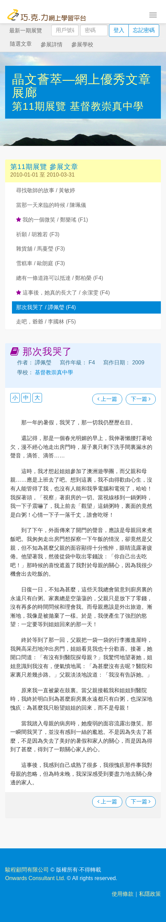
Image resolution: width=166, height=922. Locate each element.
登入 (118, 30)
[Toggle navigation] (153, 14)
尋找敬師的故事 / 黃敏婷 (45, 190)
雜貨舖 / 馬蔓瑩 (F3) (40, 249)
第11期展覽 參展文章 (44, 166)
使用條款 (123, 894)
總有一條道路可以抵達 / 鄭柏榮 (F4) (59, 278)
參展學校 (82, 44)
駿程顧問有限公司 (27, 870)
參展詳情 (52, 44)
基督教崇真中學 (107, 106)
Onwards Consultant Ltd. (35, 878)
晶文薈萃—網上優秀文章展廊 (81, 86)
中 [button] (26, 397)
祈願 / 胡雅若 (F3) (37, 234)
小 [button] (15, 397)
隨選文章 (21, 44)
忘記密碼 (144, 30)
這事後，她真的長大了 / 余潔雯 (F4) (63, 293)
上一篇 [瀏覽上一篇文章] (107, 399)
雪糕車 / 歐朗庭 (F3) (40, 263)
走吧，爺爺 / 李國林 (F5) (46, 321)
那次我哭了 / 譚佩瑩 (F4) (46, 307)
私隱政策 (150, 894)
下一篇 (141, 399)
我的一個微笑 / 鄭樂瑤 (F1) (52, 220)
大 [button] (37, 397)
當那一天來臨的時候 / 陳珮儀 (51, 205)
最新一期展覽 (25, 30)
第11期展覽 (41, 106)
